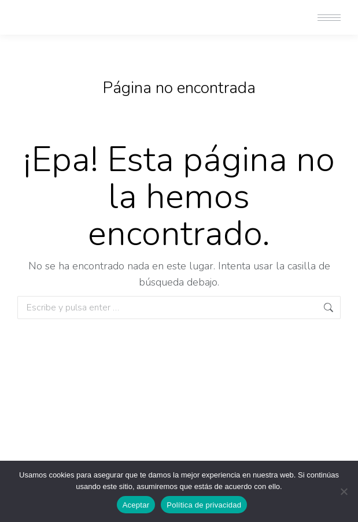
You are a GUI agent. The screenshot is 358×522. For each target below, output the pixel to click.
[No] (343, 491)
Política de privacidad (204, 505)
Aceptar (136, 505)
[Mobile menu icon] (329, 18)
